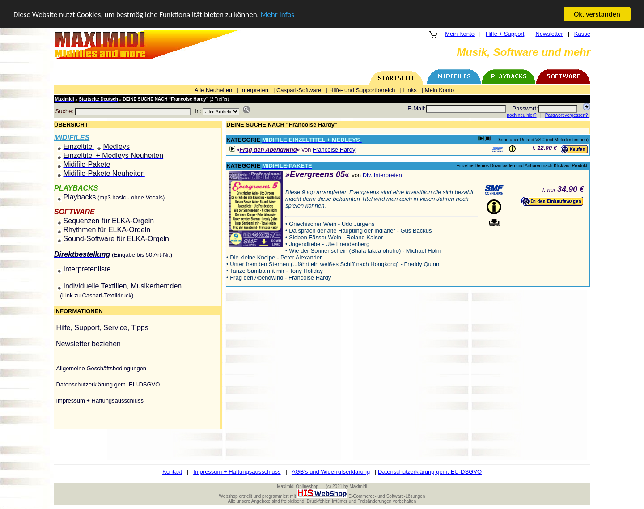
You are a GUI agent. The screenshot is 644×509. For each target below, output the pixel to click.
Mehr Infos (277, 14)
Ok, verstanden (597, 14)
